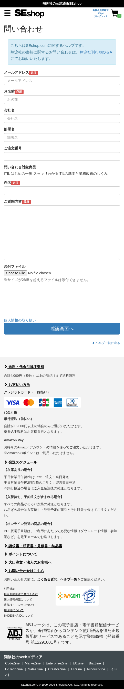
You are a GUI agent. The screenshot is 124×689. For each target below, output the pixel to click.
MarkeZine (32, 663)
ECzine (78, 663)
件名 (12, 182)
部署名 (9, 129)
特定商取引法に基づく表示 (21, 594)
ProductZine (96, 669)
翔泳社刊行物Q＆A (96, 52)
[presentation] (43, 304)
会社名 (9, 110)
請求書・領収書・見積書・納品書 (33, 546)
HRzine (76, 669)
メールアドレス (21, 72)
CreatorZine (57, 669)
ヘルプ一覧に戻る (106, 343)
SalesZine (35, 669)
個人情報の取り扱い (20, 320)
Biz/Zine (95, 663)
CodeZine (12, 663)
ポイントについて (20, 554)
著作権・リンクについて (19, 604)
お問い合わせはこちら (24, 571)
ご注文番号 (13, 148)
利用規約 (9, 588)
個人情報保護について (18, 599)
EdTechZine (14, 669)
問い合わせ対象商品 (20, 167)
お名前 (14, 91)
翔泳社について (14, 610)
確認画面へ (62, 328)
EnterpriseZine (57, 663)
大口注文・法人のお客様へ (27, 562)
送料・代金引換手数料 (24, 367)
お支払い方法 (17, 385)
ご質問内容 (17, 201)
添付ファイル (14, 266)
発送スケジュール (20, 462)
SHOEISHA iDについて (18, 615)
